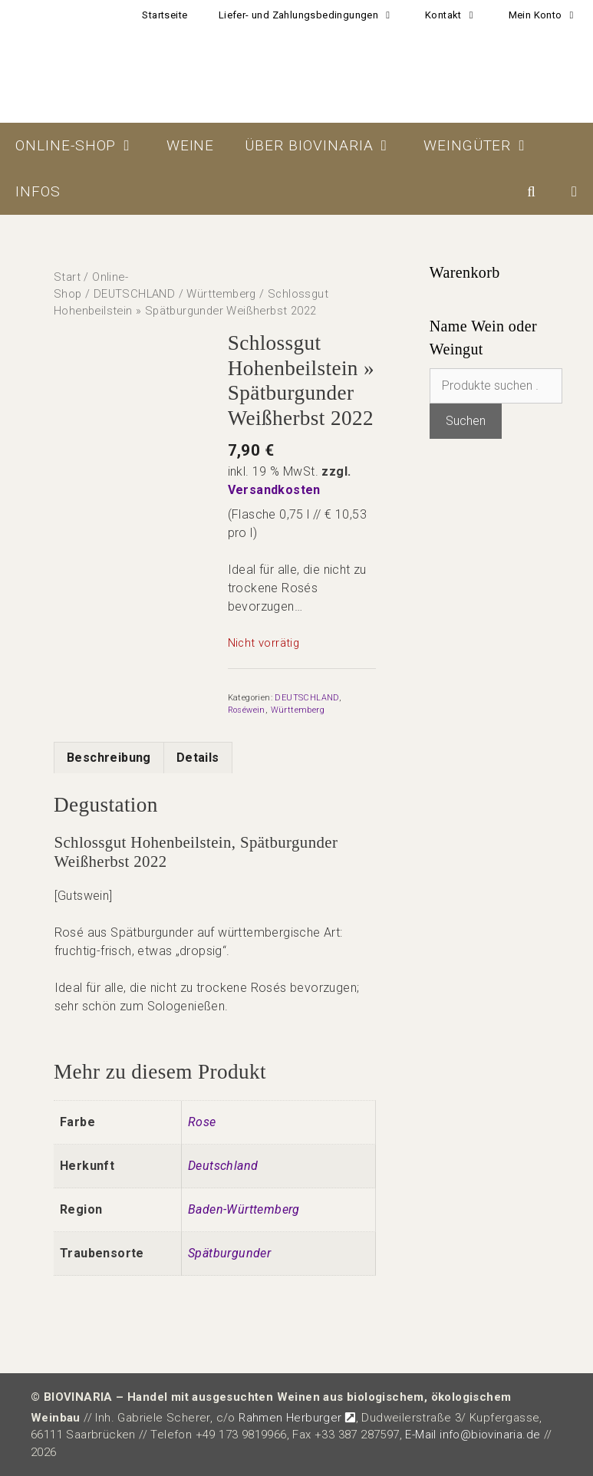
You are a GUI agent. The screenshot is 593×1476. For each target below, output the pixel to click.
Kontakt (459, 15)
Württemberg (220, 294)
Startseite (164, 15)
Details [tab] (197, 757)
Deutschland (223, 1165)
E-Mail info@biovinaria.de (472, 1434)
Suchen (466, 420)
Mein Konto (551, 15)
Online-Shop (83, 146)
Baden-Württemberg (244, 1209)
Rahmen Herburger (297, 1418)
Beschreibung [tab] (109, 757)
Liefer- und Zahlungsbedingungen (314, 15)
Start (67, 277)
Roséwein (246, 710)
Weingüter (484, 146)
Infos (38, 191)
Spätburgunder (229, 1253)
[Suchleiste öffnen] (531, 192)
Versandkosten (274, 490)
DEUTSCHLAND (134, 294)
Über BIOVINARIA (326, 146)
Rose (202, 1122)
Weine (190, 145)
